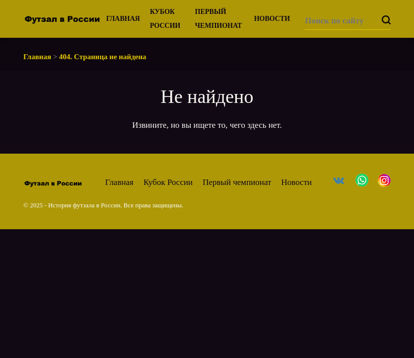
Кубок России (168, 182)
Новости (272, 18)
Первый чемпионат (237, 182)
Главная (123, 18)
